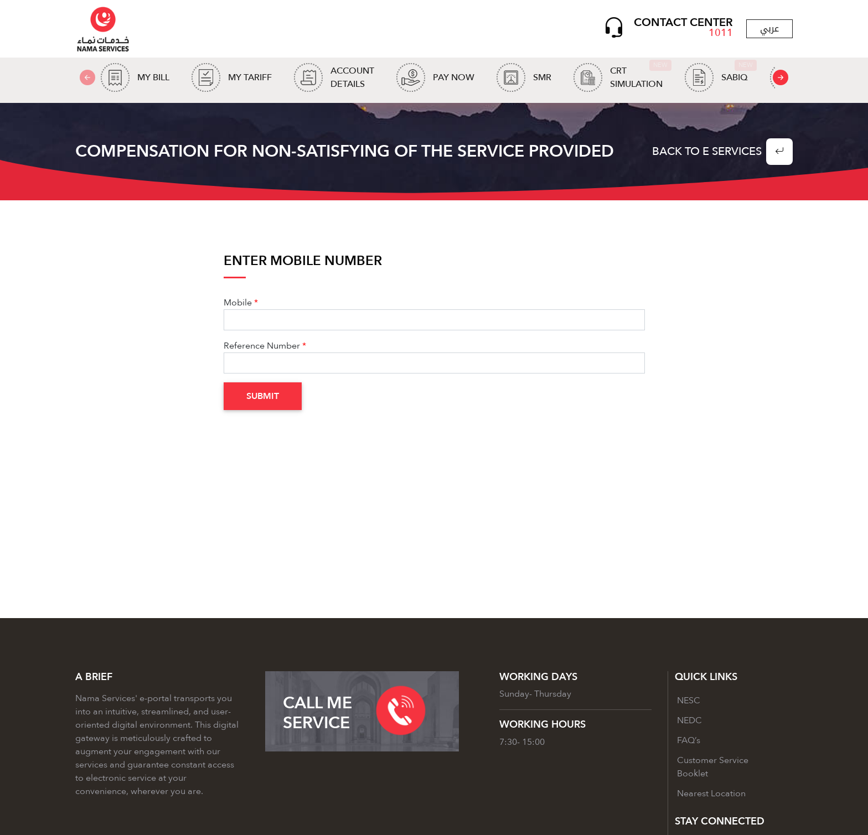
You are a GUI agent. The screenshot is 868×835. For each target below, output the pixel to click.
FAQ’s (688, 740)
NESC (688, 700)
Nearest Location (711, 793)
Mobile (238, 303)
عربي (769, 28)
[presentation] (780, 77)
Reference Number (262, 346)
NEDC (689, 720)
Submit (262, 396)
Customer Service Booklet (712, 767)
